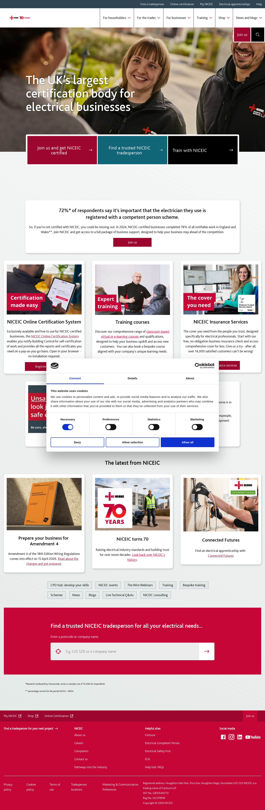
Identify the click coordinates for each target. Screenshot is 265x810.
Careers (78, 743)
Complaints (81, 751)
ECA (147, 759)
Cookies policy (31, 787)
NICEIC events (108, 585)
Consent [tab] (75, 378)
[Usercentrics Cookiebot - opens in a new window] (197, 366)
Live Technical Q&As (120, 595)
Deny (77, 442)
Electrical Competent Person (162, 743)
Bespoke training (194, 585)
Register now (44, 366)
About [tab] (190, 378)
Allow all (188, 442)
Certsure (150, 735)
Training (167, 585)
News (76, 595)
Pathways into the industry (90, 767)
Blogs (92, 595)
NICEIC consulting (155, 595)
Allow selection (132, 442)
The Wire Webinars (140, 585)
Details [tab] (132, 378)
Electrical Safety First (158, 751)
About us (79, 735)
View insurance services (221, 365)
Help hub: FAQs (154, 767)
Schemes (57, 595)
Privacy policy (8, 787)
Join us (242, 34)
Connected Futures (221, 556)
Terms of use (55, 787)
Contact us (81, 759)
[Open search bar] (257, 35)
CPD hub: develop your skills (70, 585)
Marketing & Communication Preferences (120, 787)
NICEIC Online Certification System (55, 336)
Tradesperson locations (79, 787)
